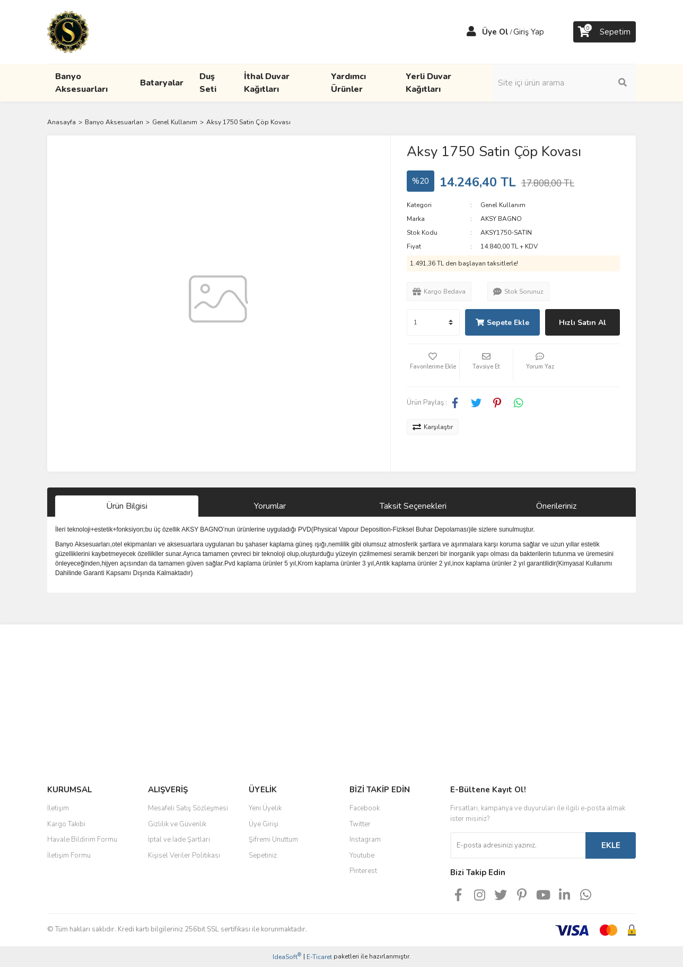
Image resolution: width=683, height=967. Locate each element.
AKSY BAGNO (501, 219)
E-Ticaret (319, 957)
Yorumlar (270, 506)
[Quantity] (433, 322)
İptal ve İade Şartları (179, 839)
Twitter (360, 824)
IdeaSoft (287, 956)
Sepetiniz (263, 855)
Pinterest (363, 871)
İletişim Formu (69, 855)
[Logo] (68, 31)
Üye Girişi (263, 824)
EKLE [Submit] (610, 845)
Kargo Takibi (66, 824)
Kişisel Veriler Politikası (184, 855)
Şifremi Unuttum (273, 839)
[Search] (564, 82)
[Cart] (604, 31)
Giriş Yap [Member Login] (528, 32)
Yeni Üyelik (265, 808)
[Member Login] (471, 32)
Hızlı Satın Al (582, 323)
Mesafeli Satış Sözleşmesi (188, 808)
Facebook (364, 808)
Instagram (365, 839)
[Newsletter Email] (517, 845)
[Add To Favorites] (433, 365)
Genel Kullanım (503, 205)
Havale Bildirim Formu (82, 839)
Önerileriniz (556, 506)
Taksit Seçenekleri (413, 506)
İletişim (58, 808)
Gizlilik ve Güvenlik (177, 824)
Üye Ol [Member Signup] (495, 32)
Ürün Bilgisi (126, 506)
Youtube (361, 855)
